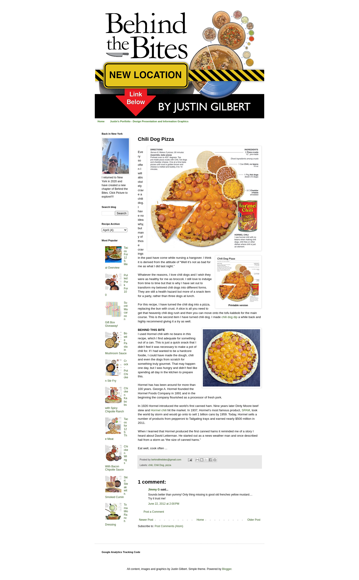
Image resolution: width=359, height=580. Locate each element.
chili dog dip (230, 317)
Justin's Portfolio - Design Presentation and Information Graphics (149, 121)
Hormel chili (158, 410)
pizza (168, 465)
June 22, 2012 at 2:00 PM (163, 503)
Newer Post (146, 519)
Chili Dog (159, 465)
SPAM (246, 410)
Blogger (226, 569)
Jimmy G (154, 489)
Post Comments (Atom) (169, 526)
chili (150, 465)
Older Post (253, 519)
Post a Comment (154, 511)
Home (101, 121)
